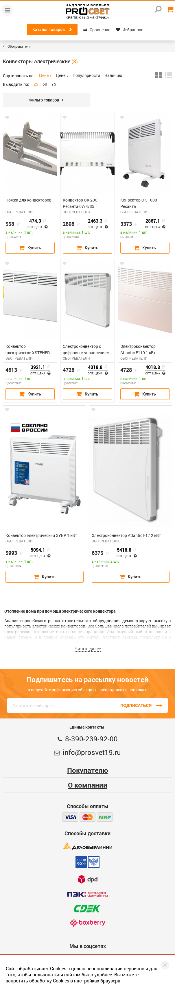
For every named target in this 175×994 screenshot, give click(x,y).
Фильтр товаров (46, 100)
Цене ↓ (62, 75)
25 (36, 84)
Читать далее (88, 648)
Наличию (113, 75)
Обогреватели (19, 46)
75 (53, 84)
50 (45, 84)
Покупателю (87, 770)
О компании (87, 785)
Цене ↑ (45, 75)
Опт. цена (37, 227)
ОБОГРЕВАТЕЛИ (19, 212)
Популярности (86, 75)
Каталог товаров (52, 29)
